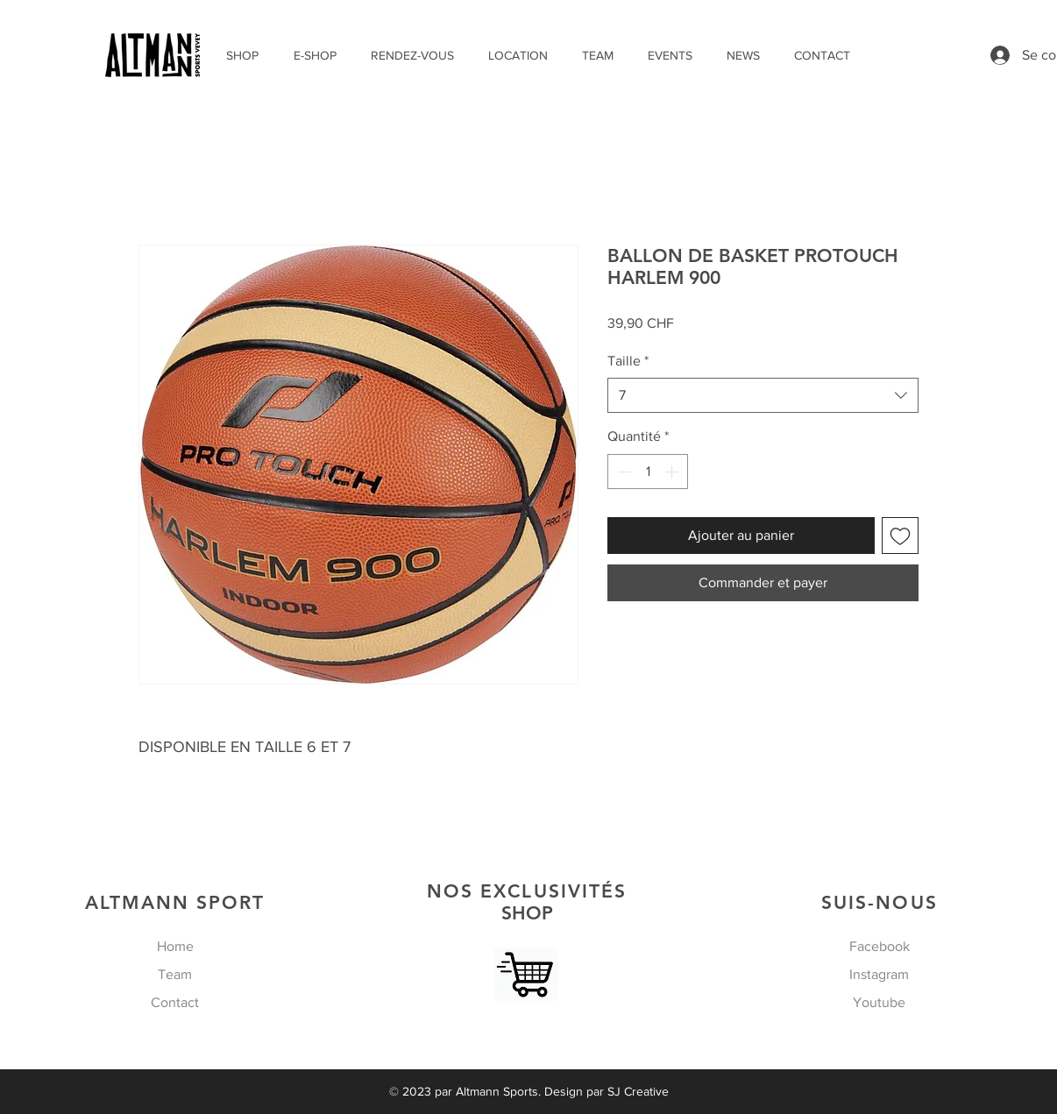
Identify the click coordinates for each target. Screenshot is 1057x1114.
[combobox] (763, 395)
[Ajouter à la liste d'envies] (900, 535)
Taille (628, 360)
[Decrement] (622, 471)
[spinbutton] (648, 471)
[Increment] (673, 471)
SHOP (527, 902)
